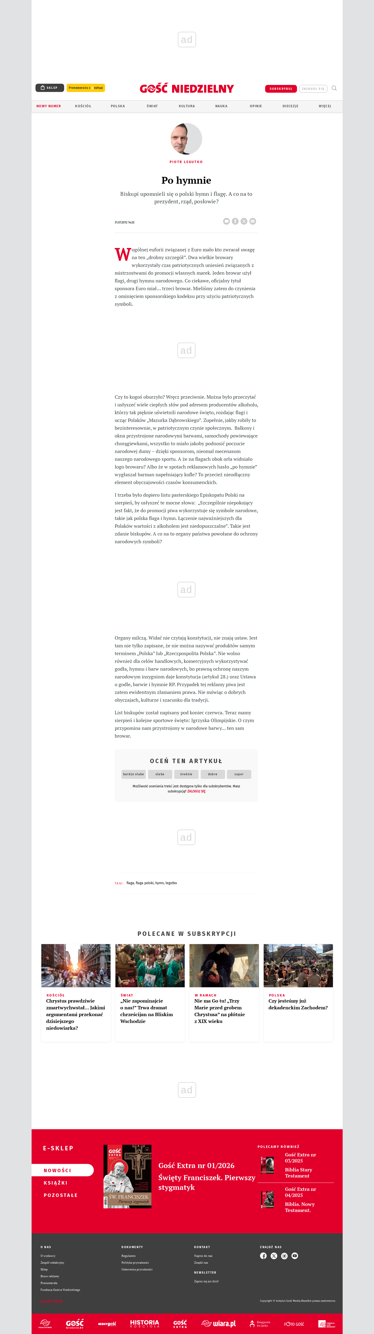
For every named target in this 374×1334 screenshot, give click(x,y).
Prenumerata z (86, 88)
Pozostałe (55, 1195)
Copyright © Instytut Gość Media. (280, 1300)
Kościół (83, 106)
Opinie (256, 106)
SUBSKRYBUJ (281, 89)
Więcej (325, 106)
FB (236, 220)
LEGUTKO (171, 883)
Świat (152, 106)
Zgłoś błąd (52, 1301)
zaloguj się (313, 89)
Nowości (55, 1170)
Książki (55, 1182)
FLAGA (130, 883)
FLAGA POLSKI (145, 883)
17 (227, 220)
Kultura (187, 106)
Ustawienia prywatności (137, 1269)
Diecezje (290, 106)
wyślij (253, 220)
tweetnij (245, 220)
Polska (118, 106)
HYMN (159, 883)
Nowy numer (48, 106)
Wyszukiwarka (334, 88)
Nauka (221, 106)
